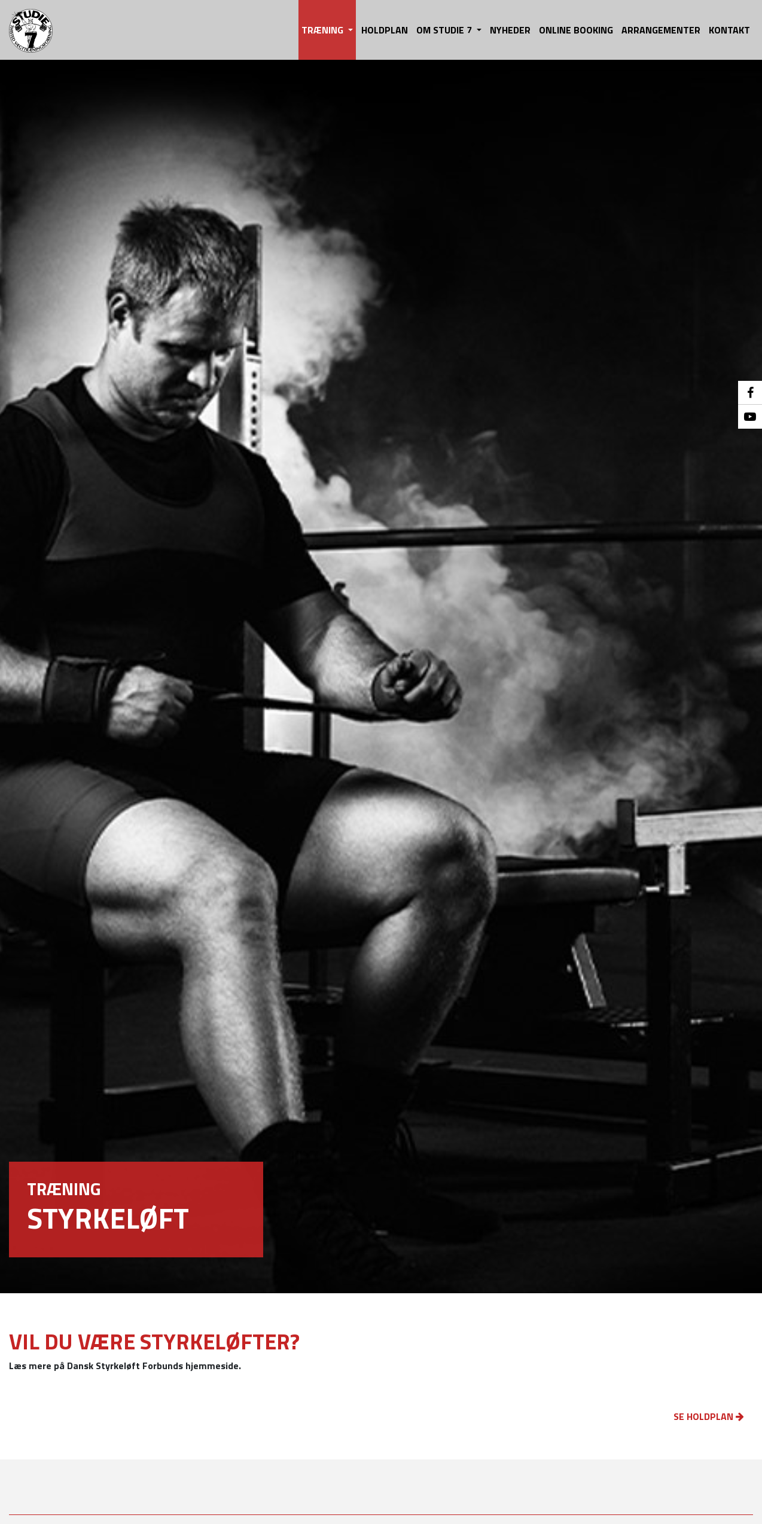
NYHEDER (510, 30)
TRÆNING (323, 30)
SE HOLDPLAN (708, 1416)
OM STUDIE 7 (445, 30)
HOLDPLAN (384, 30)
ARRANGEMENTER (660, 30)
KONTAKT (729, 30)
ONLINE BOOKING (576, 30)
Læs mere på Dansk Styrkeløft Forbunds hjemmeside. (125, 1365)
